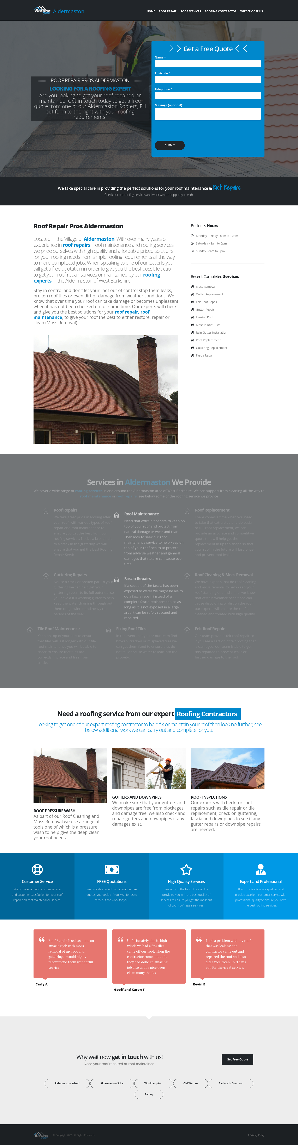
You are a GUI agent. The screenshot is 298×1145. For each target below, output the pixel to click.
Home (151, 11)
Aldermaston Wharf (67, 1083)
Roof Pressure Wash (54, 810)
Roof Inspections (209, 797)
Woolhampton (153, 1083)
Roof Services (190, 11)
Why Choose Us (251, 11)
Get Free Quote (237, 1059)
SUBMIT (170, 145)
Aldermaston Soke (111, 1083)
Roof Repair (168, 11)
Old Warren (190, 1083)
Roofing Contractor (221, 11)
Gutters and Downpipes (136, 797)
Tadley (149, 1094)
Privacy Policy (257, 1135)
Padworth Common (231, 1083)
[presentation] (186, 132)
